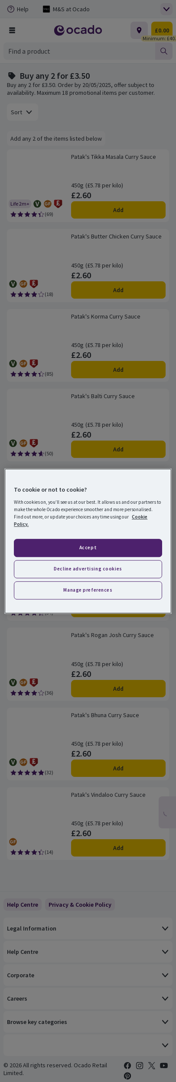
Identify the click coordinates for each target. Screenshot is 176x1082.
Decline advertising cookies (88, 569)
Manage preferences (87, 590)
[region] (88, 541)
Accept (88, 547)
